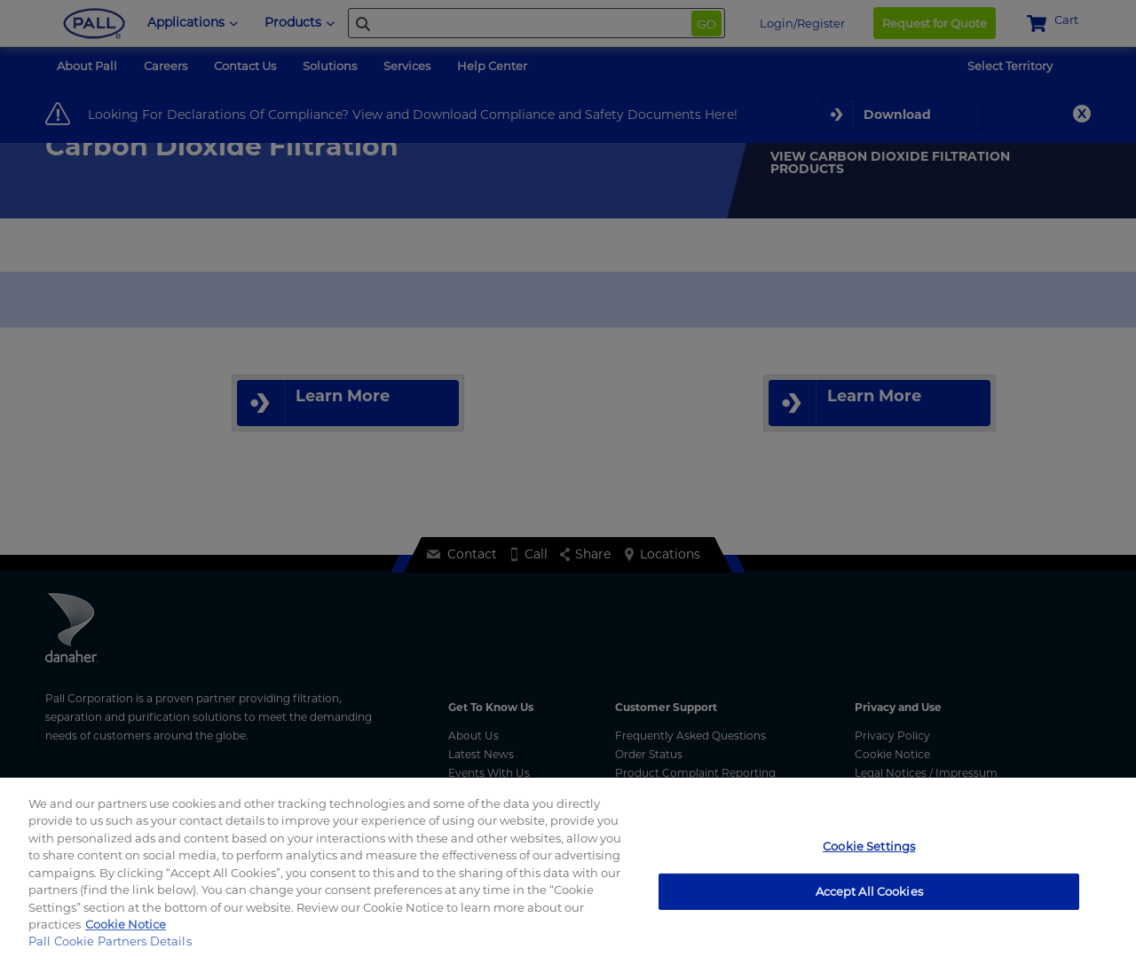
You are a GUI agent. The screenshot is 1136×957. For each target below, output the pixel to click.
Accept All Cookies (869, 890)
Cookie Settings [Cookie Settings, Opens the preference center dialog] (869, 846)
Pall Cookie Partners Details (110, 941)
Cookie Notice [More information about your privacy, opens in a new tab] (125, 924)
